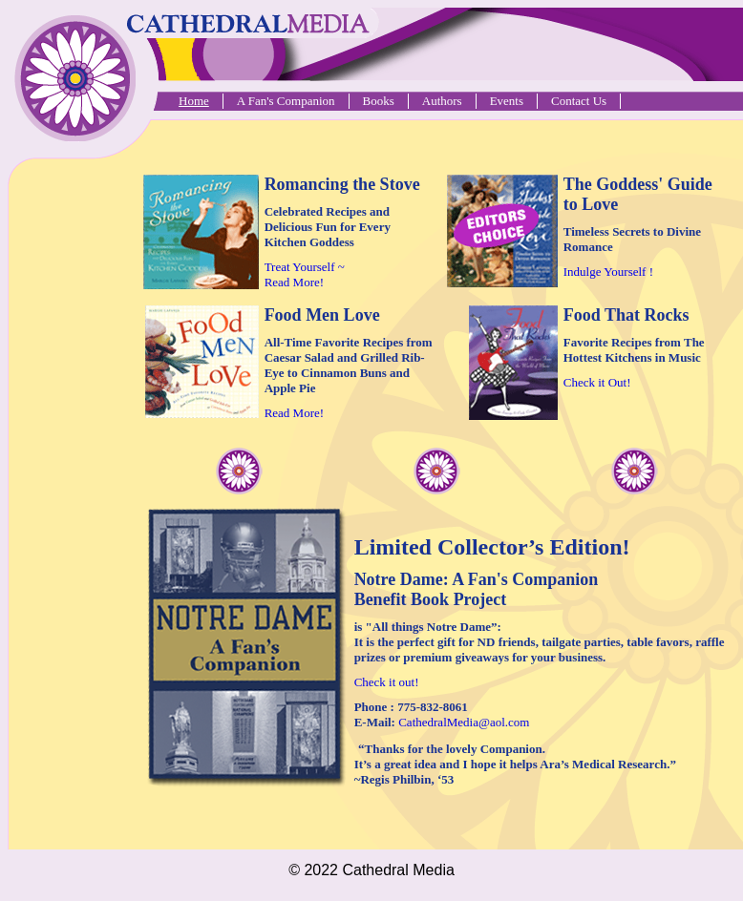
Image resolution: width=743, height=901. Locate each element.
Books (378, 101)
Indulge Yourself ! (608, 271)
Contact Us (578, 101)
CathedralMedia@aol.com (463, 722)
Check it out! (386, 682)
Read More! (294, 413)
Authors (442, 101)
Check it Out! (597, 382)
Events (506, 101)
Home (194, 101)
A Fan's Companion (286, 101)
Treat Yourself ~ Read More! (305, 274)
